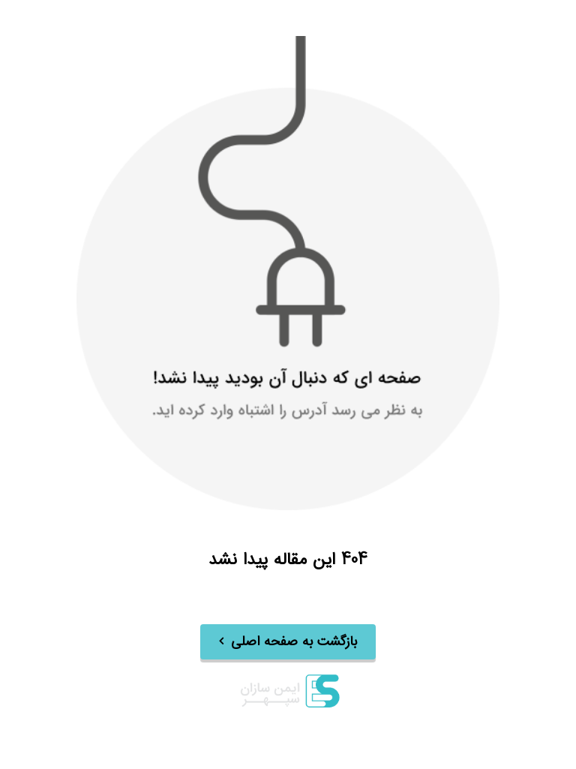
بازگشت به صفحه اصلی (294, 642)
